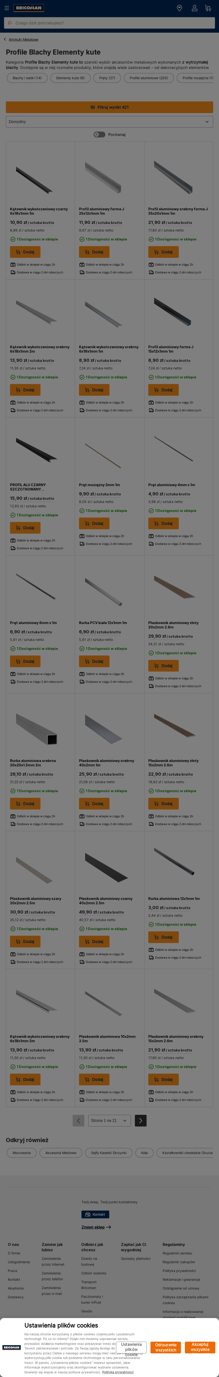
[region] (109, 1347)
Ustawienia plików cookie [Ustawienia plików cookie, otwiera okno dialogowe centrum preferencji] (131, 1347)
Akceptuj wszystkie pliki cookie (200, 1347)
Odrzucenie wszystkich (166, 1347)
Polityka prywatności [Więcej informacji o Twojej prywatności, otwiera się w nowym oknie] (117, 1372)
